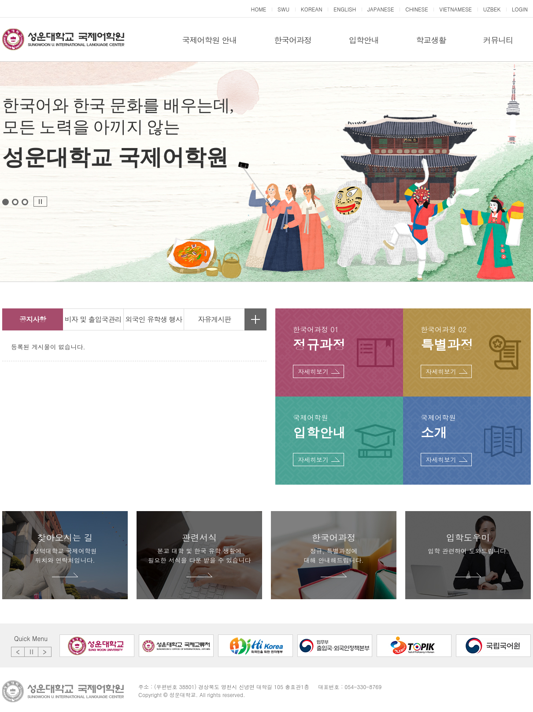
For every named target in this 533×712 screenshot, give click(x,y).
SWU (283, 9)
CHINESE (416, 9)
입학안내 (364, 39)
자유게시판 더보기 (255, 319)
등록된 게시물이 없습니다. (48, 346)
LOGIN (520, 9)
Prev (18, 652)
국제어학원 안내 (209, 39)
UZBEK (492, 9)
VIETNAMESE (455, 9)
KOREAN (311, 9)
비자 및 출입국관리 (93, 319)
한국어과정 (292, 39)
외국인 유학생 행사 (154, 319)
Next (45, 652)
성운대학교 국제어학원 (63, 40)
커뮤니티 (498, 39)
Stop (40, 202)
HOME (258, 9)
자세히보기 (313, 371)
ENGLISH (344, 9)
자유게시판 (214, 319)
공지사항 (32, 319)
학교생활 (431, 39)
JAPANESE (380, 9)
